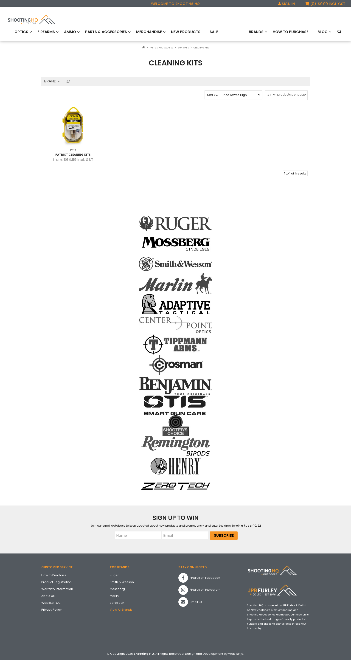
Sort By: (212, 94)
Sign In (288, 4)
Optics (21, 31)
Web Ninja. (236, 653)
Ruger (114, 574)
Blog (322, 31)
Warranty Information (57, 588)
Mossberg (117, 588)
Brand (51, 80)
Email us (190, 601)
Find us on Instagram (199, 589)
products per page (291, 94)
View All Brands (121, 609)
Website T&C (51, 602)
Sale (214, 31)
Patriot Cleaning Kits (72, 154)
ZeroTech (117, 602)
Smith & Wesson (122, 581)
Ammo (70, 31)
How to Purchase (290, 31)
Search (340, 31)
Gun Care (183, 47)
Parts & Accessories (106, 31)
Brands (256, 31)
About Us (48, 595)
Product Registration (56, 581)
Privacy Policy (51, 609)
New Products (185, 31)
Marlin (114, 595)
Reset (68, 81)
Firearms (46, 31)
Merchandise (149, 31)
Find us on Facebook (199, 577)
